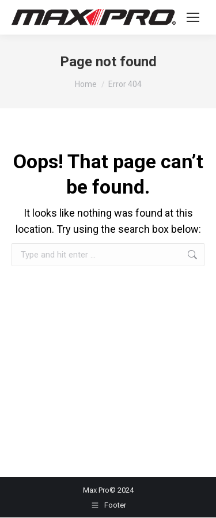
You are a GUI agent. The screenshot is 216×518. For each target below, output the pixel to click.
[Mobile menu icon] (192, 17)
